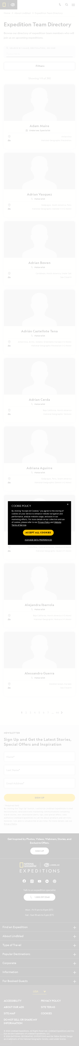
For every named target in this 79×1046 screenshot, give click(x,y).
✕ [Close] (68, 504)
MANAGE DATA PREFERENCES (38, 540)
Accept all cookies (38, 532)
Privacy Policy (44, 522)
